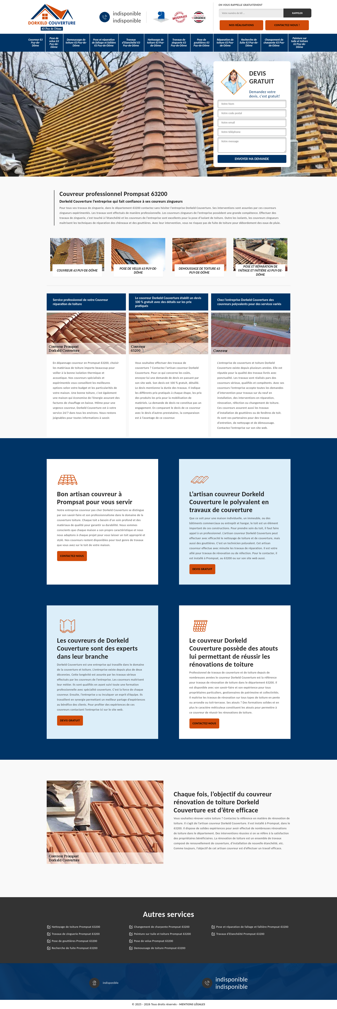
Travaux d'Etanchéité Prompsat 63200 (240, 934)
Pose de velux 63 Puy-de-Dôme (54, 42)
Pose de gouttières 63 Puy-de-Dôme (201, 42)
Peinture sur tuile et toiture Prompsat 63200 (162, 934)
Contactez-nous (72, 556)
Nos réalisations (241, 25)
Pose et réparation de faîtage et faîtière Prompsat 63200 (252, 927)
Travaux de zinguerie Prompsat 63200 (76, 934)
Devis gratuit (202, 569)
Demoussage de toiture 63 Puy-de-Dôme (76, 42)
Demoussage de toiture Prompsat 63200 (159, 948)
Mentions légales (192, 1004)
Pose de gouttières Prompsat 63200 (74, 941)
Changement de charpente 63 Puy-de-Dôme (273, 42)
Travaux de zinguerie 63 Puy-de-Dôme (179, 42)
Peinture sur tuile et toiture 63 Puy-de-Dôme (299, 42)
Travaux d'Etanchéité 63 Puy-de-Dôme (131, 42)
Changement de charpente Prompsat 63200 (161, 927)
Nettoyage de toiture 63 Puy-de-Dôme (155, 42)
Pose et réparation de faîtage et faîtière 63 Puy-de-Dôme (104, 42)
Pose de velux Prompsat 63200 (153, 941)
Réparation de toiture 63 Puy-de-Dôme (225, 42)
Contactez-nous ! (287, 25)
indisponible (127, 13)
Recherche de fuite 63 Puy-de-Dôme (249, 42)
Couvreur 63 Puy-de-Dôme (35, 42)
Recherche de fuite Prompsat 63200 (75, 948)
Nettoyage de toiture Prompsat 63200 (76, 927)
